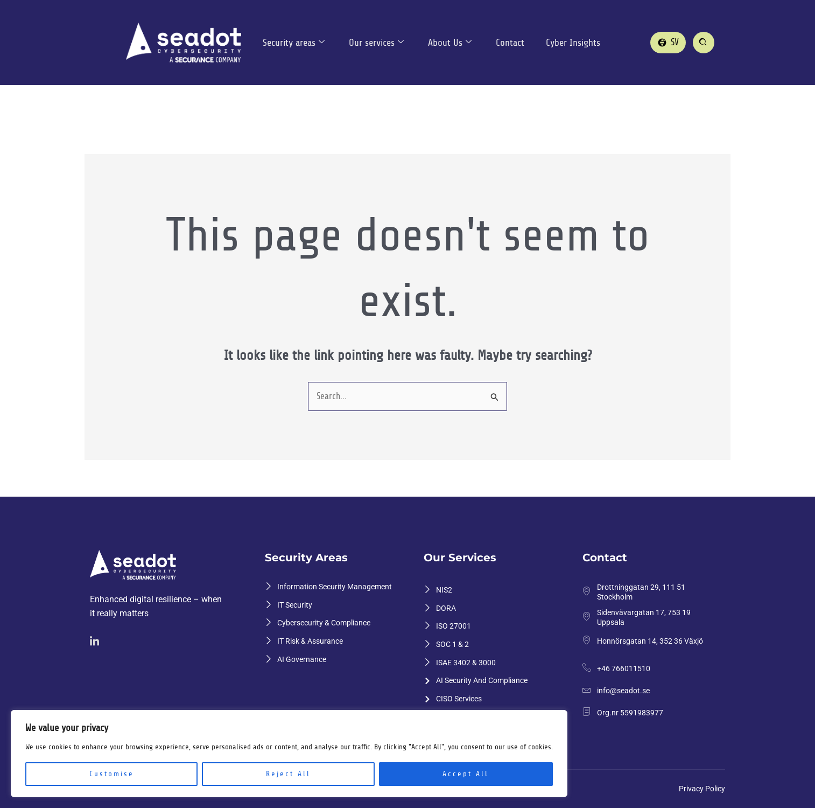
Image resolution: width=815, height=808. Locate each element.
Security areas (294, 43)
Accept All (465, 774)
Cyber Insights (574, 42)
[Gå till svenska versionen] (668, 42)
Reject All (288, 774)
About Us (451, 43)
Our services (376, 43)
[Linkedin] (96, 642)
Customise (111, 774)
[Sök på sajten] (703, 42)
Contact (511, 42)
